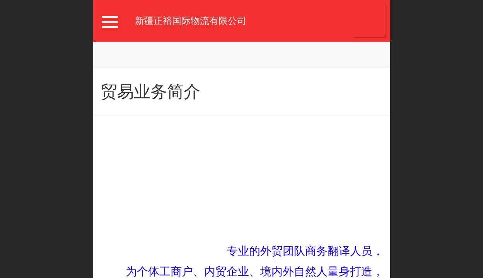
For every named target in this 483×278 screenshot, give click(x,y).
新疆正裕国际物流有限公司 (190, 20)
